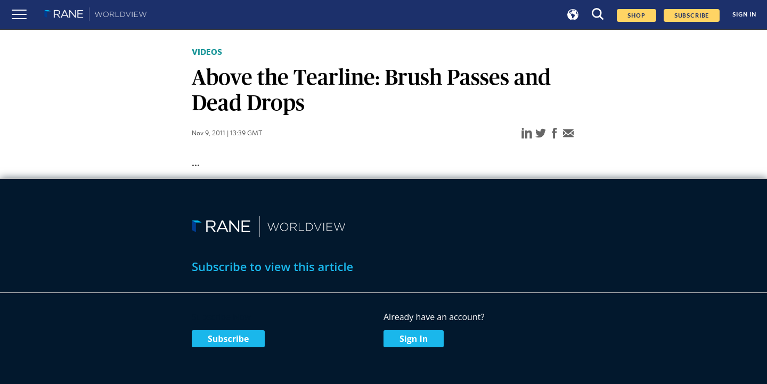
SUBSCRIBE (691, 15)
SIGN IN (744, 15)
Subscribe (228, 339)
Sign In (413, 339)
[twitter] (541, 134)
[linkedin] (527, 134)
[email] (568, 134)
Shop (636, 15)
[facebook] (554, 134)
